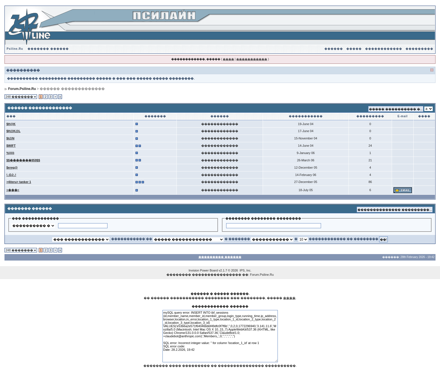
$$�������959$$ (23, 160)
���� (228, 59)
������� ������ (48, 48)
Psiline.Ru (15, 48)
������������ (383, 48)
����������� (251, 59)
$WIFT (11, 145)
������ (333, 48)
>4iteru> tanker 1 (18, 182)
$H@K (11, 124)
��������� (419, 48)
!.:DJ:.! (11, 175)
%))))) (10, 153)
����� (354, 48)
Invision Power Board (203, 270)
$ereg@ (12, 167)
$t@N (10, 138)
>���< (12, 190)
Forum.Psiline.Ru (22, 89)
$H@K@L (13, 131)
